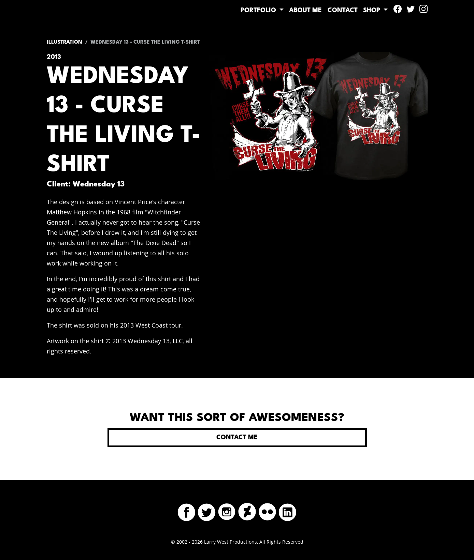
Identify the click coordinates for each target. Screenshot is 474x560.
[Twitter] (206, 510)
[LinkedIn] (287, 510)
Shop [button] (369, 10)
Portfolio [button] (240, 10)
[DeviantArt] (247, 510)
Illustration (64, 42)
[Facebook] (186, 510)
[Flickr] (267, 510)
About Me (292, 10)
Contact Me (237, 438)
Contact (334, 10)
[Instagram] (226, 510)
